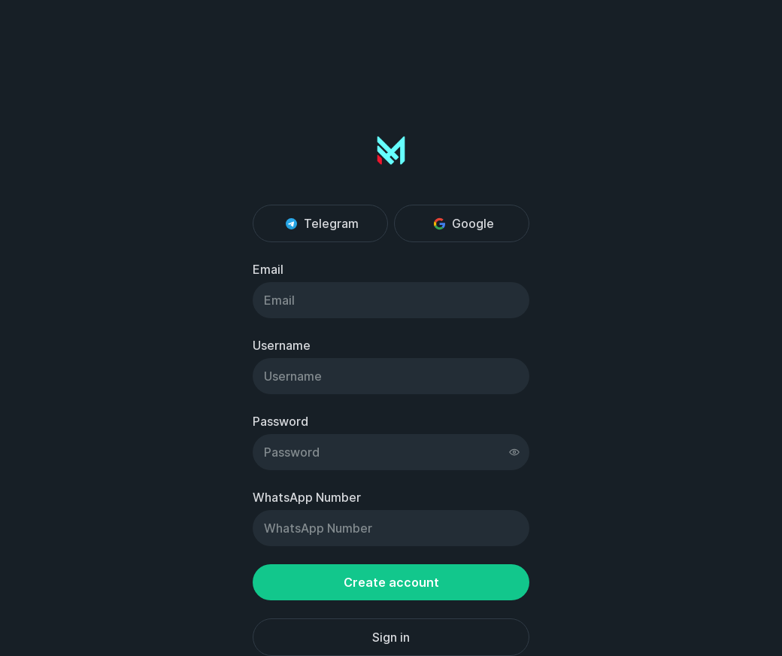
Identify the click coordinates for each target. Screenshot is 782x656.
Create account (391, 582)
